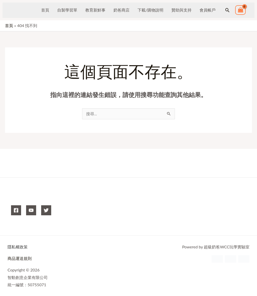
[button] (227, 10)
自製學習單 (67, 10)
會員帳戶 (208, 10)
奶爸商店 (121, 10)
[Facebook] (16, 211)
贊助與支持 (181, 10)
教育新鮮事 (95, 10)
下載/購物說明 (150, 10)
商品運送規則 (20, 258)
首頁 (45, 10)
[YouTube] (31, 211)
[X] (46, 211)
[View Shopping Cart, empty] (240, 10)
